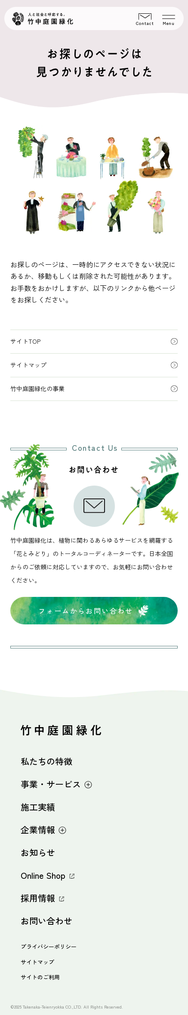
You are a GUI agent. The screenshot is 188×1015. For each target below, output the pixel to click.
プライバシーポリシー (49, 946)
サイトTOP (94, 341)
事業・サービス (56, 784)
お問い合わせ (46, 920)
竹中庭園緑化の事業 (94, 388)
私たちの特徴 (46, 761)
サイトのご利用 (40, 977)
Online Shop (48, 875)
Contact (145, 19)
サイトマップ (94, 365)
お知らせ (38, 852)
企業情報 (43, 829)
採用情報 (43, 898)
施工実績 (38, 807)
